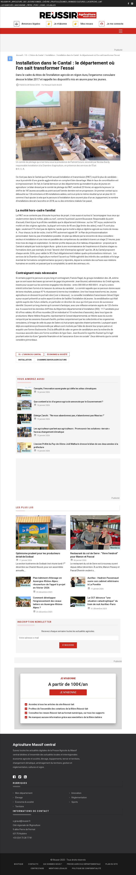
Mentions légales (58, 868)
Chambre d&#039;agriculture (52, 360)
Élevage (19, 797)
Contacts (33, 864)
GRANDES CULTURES (76, 2)
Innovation (76, 793)
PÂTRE (29, 5)
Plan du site (111, 864)
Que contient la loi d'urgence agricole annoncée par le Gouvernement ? (68, 401)
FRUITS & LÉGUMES (59, 2)
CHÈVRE (46, 2)
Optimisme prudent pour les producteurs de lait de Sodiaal (38, 555)
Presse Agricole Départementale (83, 864)
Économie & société (57, 354)
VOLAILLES (51, 5)
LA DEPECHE (92, 2)
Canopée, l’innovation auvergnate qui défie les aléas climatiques (65, 388)
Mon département (23, 793)
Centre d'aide (37, 868)
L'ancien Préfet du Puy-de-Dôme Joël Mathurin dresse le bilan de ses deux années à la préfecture (76, 445)
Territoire (19, 806)
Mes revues (86, 23)
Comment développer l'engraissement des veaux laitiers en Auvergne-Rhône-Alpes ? (48, 602)
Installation (24, 360)
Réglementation (79, 797)
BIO (25, 2)
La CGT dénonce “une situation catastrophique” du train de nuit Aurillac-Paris (102, 601)
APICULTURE (17, 2)
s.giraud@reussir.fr (22, 821)
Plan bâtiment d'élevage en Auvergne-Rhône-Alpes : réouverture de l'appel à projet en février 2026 (49, 583)
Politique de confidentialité (86, 868)
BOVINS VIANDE (34, 2)
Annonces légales (30, 23)
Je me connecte (115, 23)
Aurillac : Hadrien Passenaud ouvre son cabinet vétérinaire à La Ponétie (103, 581)
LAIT (100, 2)
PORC (36, 5)
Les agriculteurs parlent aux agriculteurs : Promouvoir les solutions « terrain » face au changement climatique (72, 430)
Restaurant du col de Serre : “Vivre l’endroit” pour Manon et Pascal (94, 555)
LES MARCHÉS (7, 5)
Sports (75, 802)
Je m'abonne (60, 23)
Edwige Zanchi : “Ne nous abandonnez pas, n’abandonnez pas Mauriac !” (69, 415)
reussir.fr (5, 2)
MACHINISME (20, 5)
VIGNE (42, 5)
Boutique (18, 864)
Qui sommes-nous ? (52, 864)
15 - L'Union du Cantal (29, 354)
